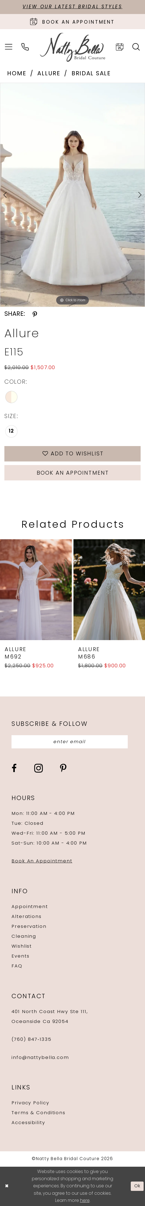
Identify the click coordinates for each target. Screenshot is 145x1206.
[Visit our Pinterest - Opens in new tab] (63, 768)
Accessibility (28, 1123)
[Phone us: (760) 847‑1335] (25, 47)
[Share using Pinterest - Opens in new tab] (35, 314)
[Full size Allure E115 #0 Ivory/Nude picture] (72, 195)
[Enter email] (69, 742)
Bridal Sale (91, 74)
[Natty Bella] (72, 47)
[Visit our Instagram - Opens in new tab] (38, 768)
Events (20, 956)
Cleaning (24, 936)
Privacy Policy (30, 1103)
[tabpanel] (72, 195)
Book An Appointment (42, 861)
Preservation (29, 926)
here (85, 1201)
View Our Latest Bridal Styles (72, 7)
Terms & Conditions (39, 1113)
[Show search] (136, 47)
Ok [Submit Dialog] (137, 1186)
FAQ (17, 966)
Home (16, 74)
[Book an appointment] (72, 21)
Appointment (30, 906)
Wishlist (22, 946)
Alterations (26, 916)
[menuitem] (9, 47)
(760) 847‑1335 (32, 1039)
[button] (9, 47)
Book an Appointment (73, 473)
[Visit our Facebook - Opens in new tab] (14, 768)
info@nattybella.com (40, 1057)
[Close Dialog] (6, 1186)
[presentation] (36, 589)
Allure (48, 74)
